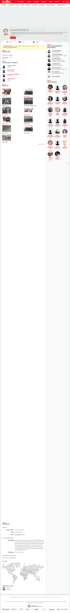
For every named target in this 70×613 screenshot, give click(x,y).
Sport (29, 1)
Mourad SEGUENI (11, 65)
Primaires (28, 5)
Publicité (19, 601)
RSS (16, 601)
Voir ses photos (41, 144)
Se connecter (11, 5)
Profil (10, 42)
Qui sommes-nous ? (7, 601)
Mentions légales (63, 601)
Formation (24, 601)
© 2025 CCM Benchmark (38, 602)
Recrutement (39, 601)
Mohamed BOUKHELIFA (50, 136)
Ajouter (13, 37)
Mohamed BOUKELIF (57, 54)
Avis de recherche (61, 5)
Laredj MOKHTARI (50, 125)
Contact (13, 601)
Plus (57, 1)
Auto (50, 1)
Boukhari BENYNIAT (50, 103)
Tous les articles (33, 601)
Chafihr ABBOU (11, 78)
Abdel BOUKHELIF (56, 58)
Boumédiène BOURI (57, 103)
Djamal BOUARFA (64, 103)
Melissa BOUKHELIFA (65, 125)
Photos (23, 42)
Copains (37, 42)
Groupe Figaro (30, 602)
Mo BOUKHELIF (55, 71)
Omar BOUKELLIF (57, 147)
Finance (44, 1)
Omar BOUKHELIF (56, 67)
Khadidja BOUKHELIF (65, 114)
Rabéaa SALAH (50, 158)
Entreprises (42, 5)
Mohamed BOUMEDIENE (13, 74)
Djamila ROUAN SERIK (50, 114)
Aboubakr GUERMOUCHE (30, 105)
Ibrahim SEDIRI (10, 70)
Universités (34, 5)
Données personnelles (47, 601)
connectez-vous (33, 46)
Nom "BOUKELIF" (56, 76)
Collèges (22, 5)
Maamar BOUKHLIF (57, 125)
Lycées (17, 5)
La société (28, 601)
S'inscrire (4, 5)
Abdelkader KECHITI (50, 91)
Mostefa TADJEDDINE (50, 147)
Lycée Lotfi (5, 57)
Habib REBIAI (57, 114)
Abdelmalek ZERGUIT (57, 92)
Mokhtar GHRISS (65, 136)
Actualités (20, 1)
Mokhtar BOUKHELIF (57, 136)
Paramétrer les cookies (55, 601)
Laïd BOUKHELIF (56, 63)
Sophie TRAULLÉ (57, 158)
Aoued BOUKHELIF (56, 50)
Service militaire (51, 5)
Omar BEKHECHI (64, 147)
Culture (36, 1)
